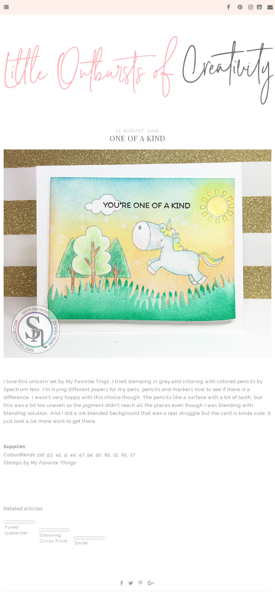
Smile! (82, 543)
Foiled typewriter (16, 530)
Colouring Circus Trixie (53, 538)
